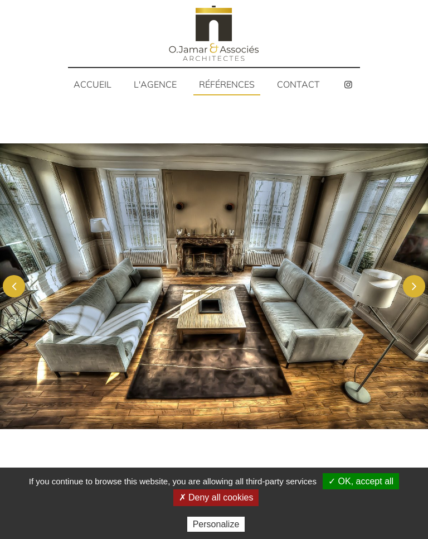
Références (227, 84)
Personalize (216, 524)
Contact (298, 84)
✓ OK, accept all (360, 481)
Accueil (92, 84)
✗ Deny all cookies (216, 497)
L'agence (155, 84)
